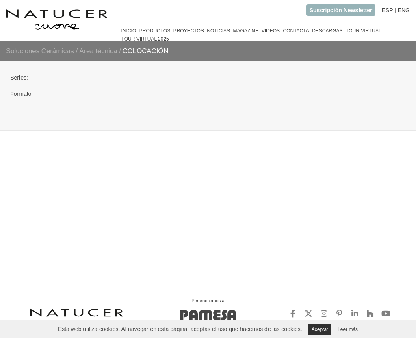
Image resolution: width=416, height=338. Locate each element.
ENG (404, 10)
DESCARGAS (327, 31)
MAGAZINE (245, 31)
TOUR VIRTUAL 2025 (145, 39)
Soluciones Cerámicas (40, 51)
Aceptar (320, 329)
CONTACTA (296, 31)
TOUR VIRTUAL (363, 31)
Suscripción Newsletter (341, 10)
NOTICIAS (218, 31)
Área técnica (99, 51)
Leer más (348, 329)
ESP (387, 10)
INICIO (128, 31)
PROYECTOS (188, 31)
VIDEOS (271, 31)
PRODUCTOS (154, 31)
